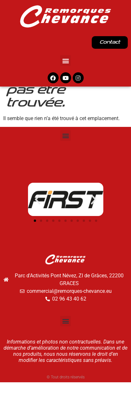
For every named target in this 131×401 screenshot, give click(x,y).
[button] (65, 60)
